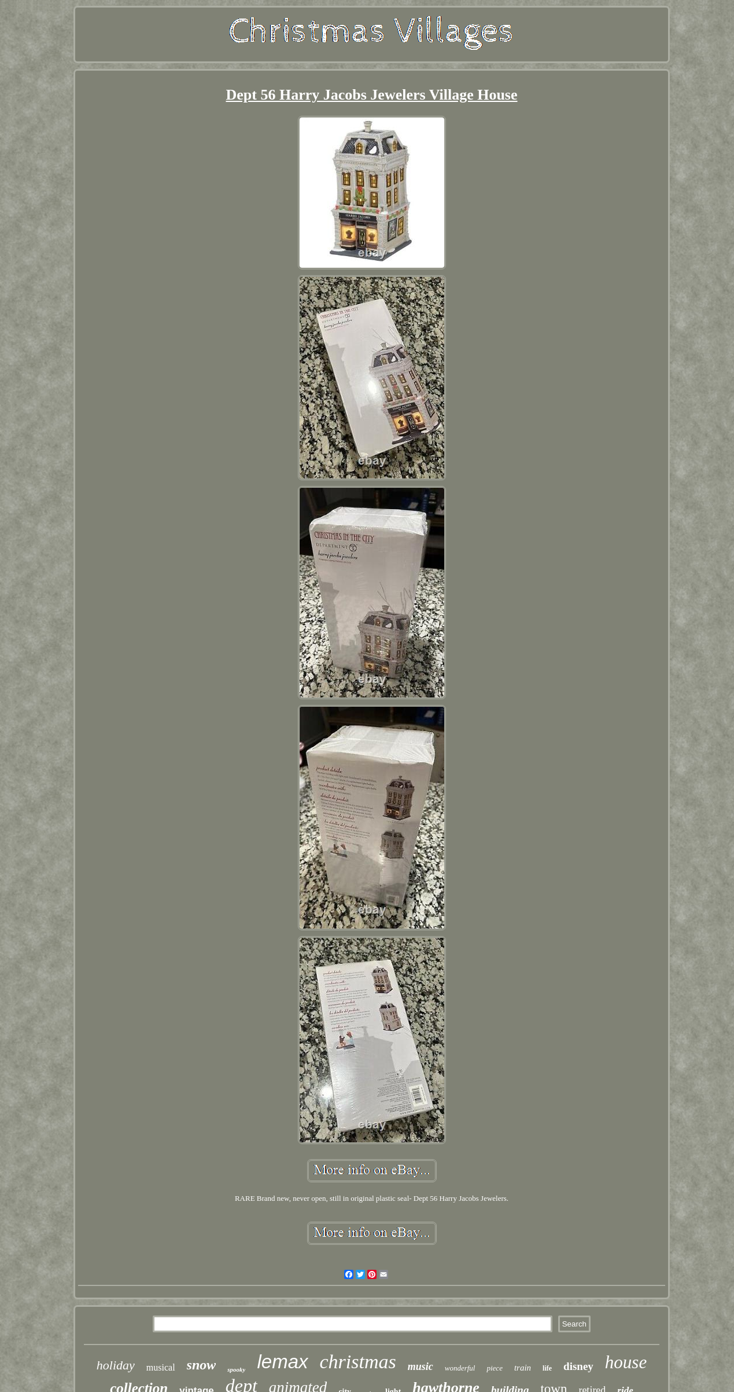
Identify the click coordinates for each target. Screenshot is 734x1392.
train (522, 1367)
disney (578, 1366)
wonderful (460, 1368)
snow (201, 1364)
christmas (358, 1361)
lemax (282, 1361)
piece (494, 1368)
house (626, 1362)
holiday (116, 1365)
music (420, 1366)
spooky (236, 1369)
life (547, 1368)
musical (160, 1367)
